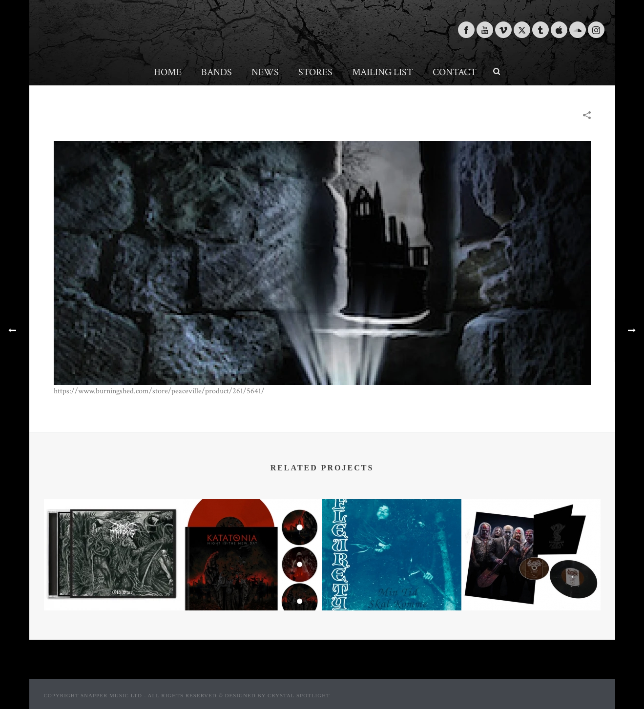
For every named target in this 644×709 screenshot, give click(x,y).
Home (168, 72)
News (265, 72)
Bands (216, 72)
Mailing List (382, 72)
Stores (315, 72)
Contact (455, 72)
